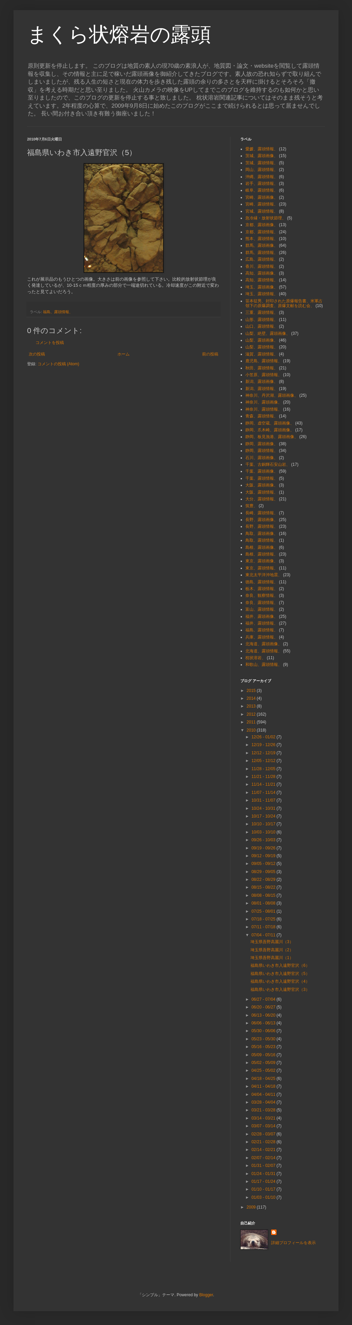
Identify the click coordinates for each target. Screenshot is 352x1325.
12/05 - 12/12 (264, 760)
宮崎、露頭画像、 (261, 197)
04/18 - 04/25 (264, 1078)
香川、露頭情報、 (261, 266)
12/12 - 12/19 (264, 753)
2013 (252, 706)
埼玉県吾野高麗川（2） (271, 950)
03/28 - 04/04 (264, 1102)
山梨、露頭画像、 (261, 340)
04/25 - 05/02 (264, 1070)
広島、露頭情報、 (261, 259)
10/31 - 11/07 (264, 800)
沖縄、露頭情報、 (261, 176)
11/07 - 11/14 (264, 792)
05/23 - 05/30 (264, 1039)
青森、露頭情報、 (261, 416)
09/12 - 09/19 (264, 855)
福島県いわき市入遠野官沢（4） (280, 981)
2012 (252, 714)
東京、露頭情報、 (261, 568)
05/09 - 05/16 (264, 1054)
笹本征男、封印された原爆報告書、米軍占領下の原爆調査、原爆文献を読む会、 (284, 303)
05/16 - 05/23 (264, 1046)
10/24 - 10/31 (264, 808)
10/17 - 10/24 (264, 816)
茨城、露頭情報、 (261, 162)
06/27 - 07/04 (264, 999)
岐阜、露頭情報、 (261, 190)
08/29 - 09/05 (264, 871)
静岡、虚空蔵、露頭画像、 (269, 423)
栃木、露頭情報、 (261, 588)
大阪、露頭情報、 (261, 492)
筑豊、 (251, 505)
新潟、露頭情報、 (261, 388)
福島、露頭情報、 (58, 312)
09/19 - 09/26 (264, 848)
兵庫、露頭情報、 (261, 637)
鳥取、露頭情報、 (261, 540)
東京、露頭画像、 (261, 561)
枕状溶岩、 (255, 657)
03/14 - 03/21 (264, 1118)
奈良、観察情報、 (261, 595)
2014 (252, 698)
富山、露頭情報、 (261, 609)
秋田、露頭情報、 (261, 368)
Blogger (206, 1295)
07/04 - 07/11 (264, 935)
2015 (252, 690)
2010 (252, 730)
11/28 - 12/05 (264, 768)
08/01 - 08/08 (264, 903)
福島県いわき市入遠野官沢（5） (280, 973)
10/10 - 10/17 (264, 824)
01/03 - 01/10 (264, 1197)
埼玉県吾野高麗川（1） (271, 957)
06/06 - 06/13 (264, 1023)
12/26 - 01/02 (264, 737)
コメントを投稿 (50, 342)
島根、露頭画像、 (261, 547)
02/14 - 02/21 (264, 1149)
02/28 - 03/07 (264, 1134)
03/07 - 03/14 (264, 1126)
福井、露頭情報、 (261, 623)
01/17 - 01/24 (264, 1181)
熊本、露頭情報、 (261, 238)
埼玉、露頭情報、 (261, 293)
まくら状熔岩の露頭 (119, 34)
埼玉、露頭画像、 (261, 287)
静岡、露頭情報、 (261, 450)
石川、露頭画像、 (261, 457)
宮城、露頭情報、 (261, 211)
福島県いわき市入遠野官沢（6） (280, 965)
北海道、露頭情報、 (263, 651)
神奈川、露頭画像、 (263, 402)
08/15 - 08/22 (264, 887)
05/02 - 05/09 (264, 1062)
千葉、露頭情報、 (261, 478)
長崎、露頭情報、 (261, 513)
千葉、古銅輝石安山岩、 (267, 464)
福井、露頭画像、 (261, 616)
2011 (252, 722)
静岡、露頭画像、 (261, 443)
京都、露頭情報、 (261, 232)
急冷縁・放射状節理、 (265, 218)
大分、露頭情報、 (261, 499)
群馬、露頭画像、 (261, 245)
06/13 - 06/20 (264, 1015)
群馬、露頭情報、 (261, 252)
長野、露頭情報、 (261, 526)
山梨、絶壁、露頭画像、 (267, 333)
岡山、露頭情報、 (261, 169)
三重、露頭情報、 (261, 312)
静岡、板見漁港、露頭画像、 (271, 436)
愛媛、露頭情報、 (261, 149)
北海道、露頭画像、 (263, 644)
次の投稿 (37, 354)
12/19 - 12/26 (264, 744)
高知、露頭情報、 (261, 280)
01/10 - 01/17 (264, 1189)
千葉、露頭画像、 (261, 471)
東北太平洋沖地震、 (263, 574)
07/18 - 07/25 (264, 919)
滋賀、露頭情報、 (261, 354)
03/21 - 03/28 (264, 1110)
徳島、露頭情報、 (261, 582)
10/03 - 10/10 (264, 832)
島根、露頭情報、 (261, 554)
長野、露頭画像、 (261, 519)
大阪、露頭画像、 (261, 485)
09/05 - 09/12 (264, 863)
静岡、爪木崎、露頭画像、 (269, 430)
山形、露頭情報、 (261, 319)
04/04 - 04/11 (264, 1094)
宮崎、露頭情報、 (261, 204)
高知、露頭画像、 (261, 273)
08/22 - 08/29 (264, 879)
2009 (252, 1207)
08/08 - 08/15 (264, 895)
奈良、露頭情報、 (261, 602)
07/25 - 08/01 (264, 911)
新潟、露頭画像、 (261, 381)
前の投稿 (210, 354)
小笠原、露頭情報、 (263, 374)
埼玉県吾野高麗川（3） (271, 941)
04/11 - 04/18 (264, 1086)
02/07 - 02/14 (264, 1157)
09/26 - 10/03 (264, 840)
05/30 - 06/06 (264, 1030)
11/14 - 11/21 (264, 784)
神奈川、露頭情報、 (263, 409)
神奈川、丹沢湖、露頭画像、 (271, 395)
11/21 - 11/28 (264, 776)
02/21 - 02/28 (264, 1141)
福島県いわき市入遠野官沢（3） (280, 989)
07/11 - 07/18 (264, 927)
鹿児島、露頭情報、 (263, 361)
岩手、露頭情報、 (261, 183)
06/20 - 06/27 (264, 1007)
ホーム (123, 354)
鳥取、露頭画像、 (261, 533)
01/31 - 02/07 (264, 1165)
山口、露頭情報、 (261, 326)
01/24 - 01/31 (264, 1173)
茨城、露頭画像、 (261, 155)
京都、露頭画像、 (261, 224)
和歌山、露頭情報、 (263, 664)
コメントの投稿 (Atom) (58, 364)
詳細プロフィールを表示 (293, 1242)
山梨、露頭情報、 (261, 347)
